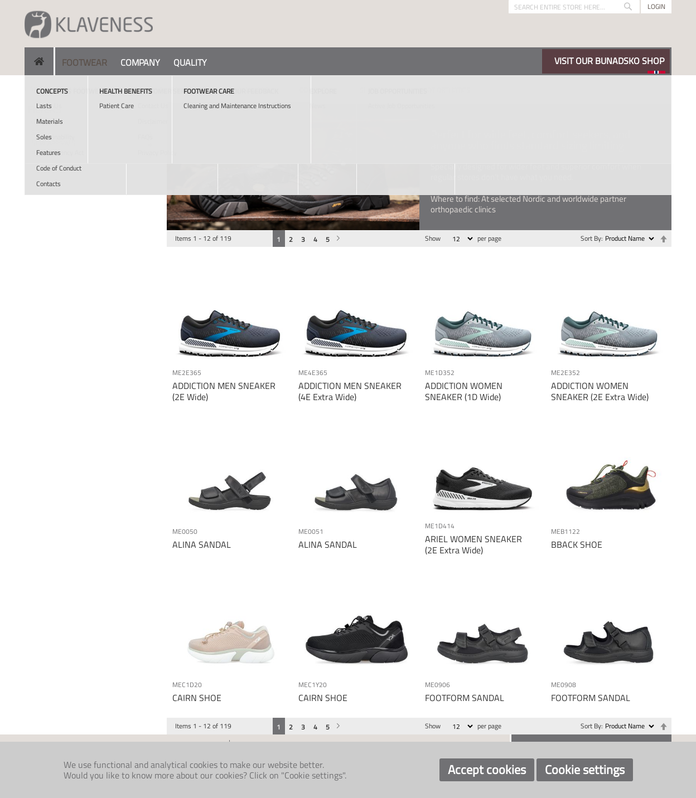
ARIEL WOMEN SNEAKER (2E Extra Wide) (473, 544)
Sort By (591, 238)
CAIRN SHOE (196, 697)
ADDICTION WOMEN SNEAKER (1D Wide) (463, 391)
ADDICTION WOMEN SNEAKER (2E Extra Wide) (600, 391)
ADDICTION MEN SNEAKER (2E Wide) (224, 391)
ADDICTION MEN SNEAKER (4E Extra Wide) (350, 391)
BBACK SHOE (576, 544)
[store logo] (89, 24)
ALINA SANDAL (201, 544)
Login (656, 6)
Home (34, 89)
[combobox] (574, 6)
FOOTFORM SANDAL (464, 697)
